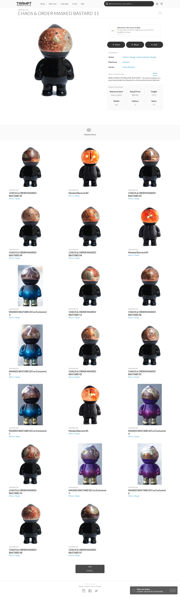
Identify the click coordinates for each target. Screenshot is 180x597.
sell (154, 45)
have (116, 45)
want (135, 45)
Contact (87, 586)
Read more (155, 74)
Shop (42, 4)
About (81, 586)
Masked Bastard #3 (138, 252)
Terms (92, 586)
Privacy (98, 586)
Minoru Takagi (14, 199)
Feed (74, 4)
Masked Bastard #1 (78, 430)
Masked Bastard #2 (78, 193)
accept (173, 590)
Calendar (64, 4)
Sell (82, 4)
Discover (53, 4)
